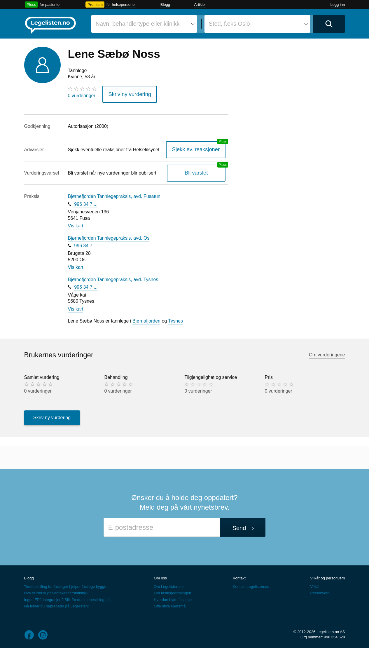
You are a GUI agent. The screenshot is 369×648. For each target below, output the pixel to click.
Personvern (319, 591)
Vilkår (314, 585)
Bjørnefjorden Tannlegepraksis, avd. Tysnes (113, 277)
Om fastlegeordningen (172, 591)
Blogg (165, 4)
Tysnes (175, 319)
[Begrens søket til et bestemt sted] (257, 24)
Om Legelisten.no (168, 585)
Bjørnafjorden (146, 319)
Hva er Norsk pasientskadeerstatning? (56, 591)
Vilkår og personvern (327, 576)
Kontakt (239, 576)
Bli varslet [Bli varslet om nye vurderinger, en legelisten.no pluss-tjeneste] (200, 170)
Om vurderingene (327, 352)
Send (239, 526)
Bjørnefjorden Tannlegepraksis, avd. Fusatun (114, 194)
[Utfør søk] (329, 24)
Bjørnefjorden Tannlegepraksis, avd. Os (109, 236)
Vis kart (75, 223)
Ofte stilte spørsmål (170, 604)
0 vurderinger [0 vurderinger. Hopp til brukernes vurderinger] (81, 95)
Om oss (160, 576)
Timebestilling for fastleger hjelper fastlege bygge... (67, 585)
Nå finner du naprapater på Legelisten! (56, 604)
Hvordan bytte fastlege (173, 597)
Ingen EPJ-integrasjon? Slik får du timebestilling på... (68, 597)
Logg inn (337, 4)
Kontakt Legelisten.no (251, 585)
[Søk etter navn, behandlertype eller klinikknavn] (144, 24)
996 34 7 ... (85, 202)
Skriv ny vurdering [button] (126, 93)
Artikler (200, 4)
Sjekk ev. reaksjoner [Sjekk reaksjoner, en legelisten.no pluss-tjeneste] (200, 147)
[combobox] (144, 24)
